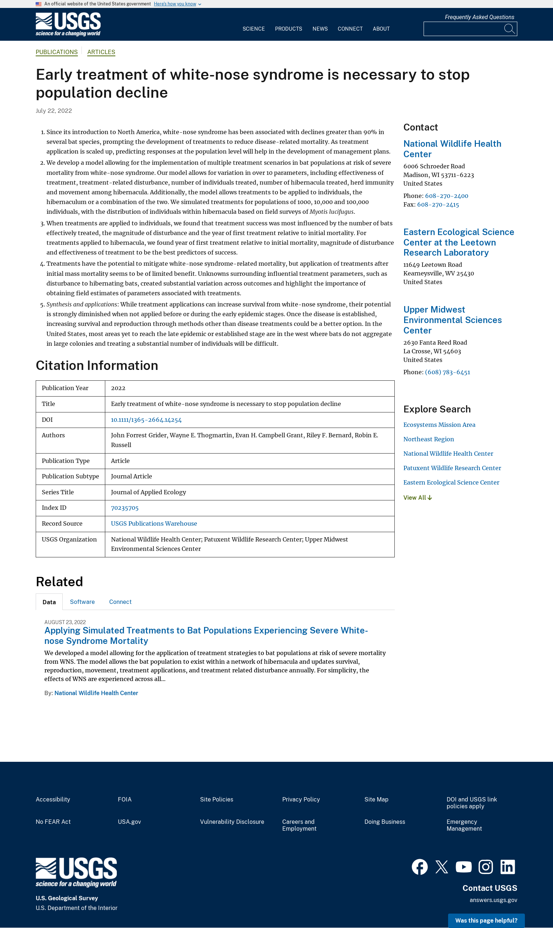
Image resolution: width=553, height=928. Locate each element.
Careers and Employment (299, 825)
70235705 (125, 507)
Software (82, 601)
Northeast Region (428, 439)
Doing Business (384, 822)
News (320, 29)
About (381, 29)
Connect (350, 29)
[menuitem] (254, 24)
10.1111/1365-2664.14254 (146, 419)
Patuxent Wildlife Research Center (452, 468)
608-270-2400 (446, 195)
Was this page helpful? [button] (486, 920)
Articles (101, 52)
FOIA (125, 799)
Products (288, 29)
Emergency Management (464, 825)
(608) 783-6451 (447, 372)
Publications (57, 52)
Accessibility (53, 799)
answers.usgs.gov (493, 900)
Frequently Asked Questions (479, 17)
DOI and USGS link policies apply (472, 803)
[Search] (510, 29)
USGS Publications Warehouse (154, 523)
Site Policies (216, 799)
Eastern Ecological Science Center (451, 482)
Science (254, 29)
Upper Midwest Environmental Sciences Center (452, 319)
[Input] (470, 29)
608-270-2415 (438, 204)
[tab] (49, 601)
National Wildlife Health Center (96, 693)
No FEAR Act (53, 822)
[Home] (68, 34)
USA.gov (129, 822)
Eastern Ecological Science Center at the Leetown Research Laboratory (458, 242)
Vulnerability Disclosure (232, 822)
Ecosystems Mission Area (439, 424)
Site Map (376, 799)
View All (417, 497)
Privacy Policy (301, 799)
